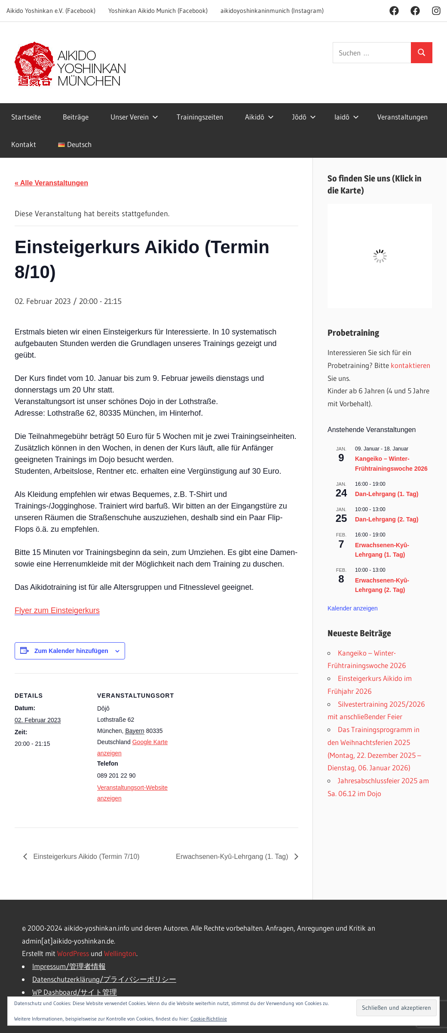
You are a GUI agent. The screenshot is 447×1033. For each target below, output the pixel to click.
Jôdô (304, 116)
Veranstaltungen (402, 116)
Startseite (26, 116)
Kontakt (23, 144)
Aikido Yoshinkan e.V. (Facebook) (50, 10)
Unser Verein (134, 116)
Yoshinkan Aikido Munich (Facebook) (158, 10)
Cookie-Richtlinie (208, 1018)
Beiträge (76, 116)
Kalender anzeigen (353, 608)
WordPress (73, 953)
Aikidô (259, 116)
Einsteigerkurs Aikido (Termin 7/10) (85, 856)
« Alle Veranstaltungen (51, 183)
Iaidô (346, 116)
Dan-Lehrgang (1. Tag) (387, 493)
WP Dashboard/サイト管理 (74, 991)
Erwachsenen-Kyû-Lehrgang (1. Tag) (233, 856)
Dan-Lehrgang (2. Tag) (387, 519)
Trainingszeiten (200, 116)
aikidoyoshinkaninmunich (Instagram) (272, 10)
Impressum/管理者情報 (69, 966)
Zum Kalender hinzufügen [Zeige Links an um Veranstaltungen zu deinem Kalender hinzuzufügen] (71, 650)
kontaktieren (410, 365)
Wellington (120, 953)
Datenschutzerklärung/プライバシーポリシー (104, 979)
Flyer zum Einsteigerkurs (57, 610)
